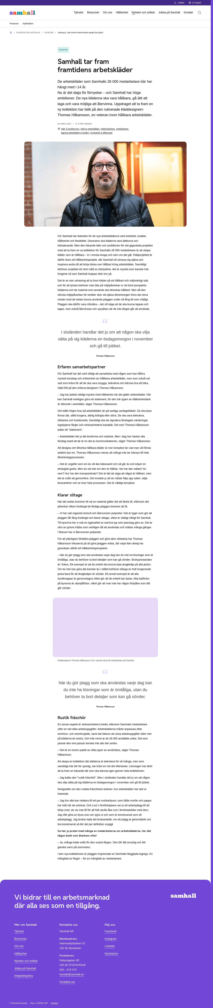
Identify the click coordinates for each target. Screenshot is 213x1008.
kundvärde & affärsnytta (101, 133)
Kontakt (188, 12)
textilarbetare (122, 129)
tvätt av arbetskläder (90, 129)
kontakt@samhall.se (71, 974)
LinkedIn (110, 946)
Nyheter (49, 33)
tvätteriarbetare (108, 129)
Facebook (110, 931)
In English (195, 2)
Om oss (107, 12)
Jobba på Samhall (169, 12)
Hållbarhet (122, 12)
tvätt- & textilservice (70, 129)
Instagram (111, 938)
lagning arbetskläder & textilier (75, 133)
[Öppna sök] (199, 12)
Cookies (54, 1003)
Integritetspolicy (23, 975)
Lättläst (179, 2)
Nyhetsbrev (28, 23)
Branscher (93, 12)
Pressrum (14, 23)
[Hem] (22, 12)
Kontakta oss (67, 981)
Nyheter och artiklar (143, 12)
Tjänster (79, 12)
